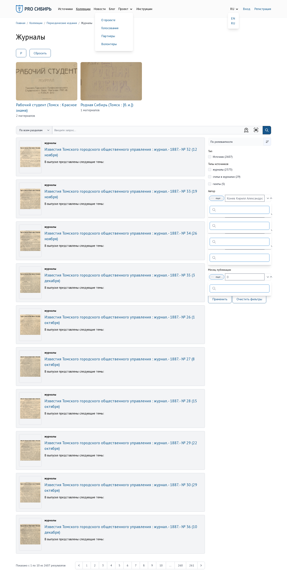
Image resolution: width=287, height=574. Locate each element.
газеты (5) (219, 184)
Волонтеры (109, 44)
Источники (65, 9)
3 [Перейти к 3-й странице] (103, 565)
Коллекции (83, 9)
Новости (100, 9)
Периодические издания (62, 23)
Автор (211, 191)
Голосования (109, 28)
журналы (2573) (222, 169)
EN (233, 18)
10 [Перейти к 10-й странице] (161, 565)
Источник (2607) (223, 157)
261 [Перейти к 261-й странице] (191, 565)
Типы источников (218, 164)
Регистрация (262, 9)
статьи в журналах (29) (226, 176)
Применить (219, 299)
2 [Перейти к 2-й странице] (95, 565)
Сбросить (40, 53)
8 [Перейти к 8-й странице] (144, 565)
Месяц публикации (219, 270)
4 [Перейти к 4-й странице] (111, 565)
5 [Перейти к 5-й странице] (119, 565)
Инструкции (144, 9)
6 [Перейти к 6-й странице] (127, 565)
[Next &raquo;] (201, 565)
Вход (246, 9)
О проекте (108, 20)
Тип (210, 151)
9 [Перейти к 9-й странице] (152, 565)
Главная (20, 23)
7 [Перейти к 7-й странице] (136, 565)
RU (233, 23)
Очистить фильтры (249, 299)
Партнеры (108, 36)
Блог (112, 9)
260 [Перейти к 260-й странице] (180, 565)
